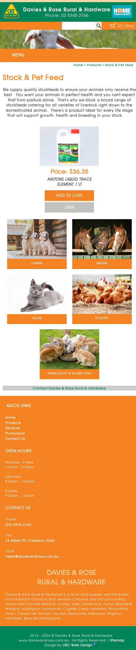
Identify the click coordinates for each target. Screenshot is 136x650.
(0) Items (126, 25)
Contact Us (15, 438)
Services (12, 428)
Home (78, 65)
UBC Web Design (77, 645)
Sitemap (117, 640)
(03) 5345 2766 (18, 524)
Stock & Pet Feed (119, 65)
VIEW (69, 207)
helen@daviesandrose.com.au (32, 556)
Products (94, 65)
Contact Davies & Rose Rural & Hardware (69, 388)
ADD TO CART (69, 195)
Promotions (15, 433)
